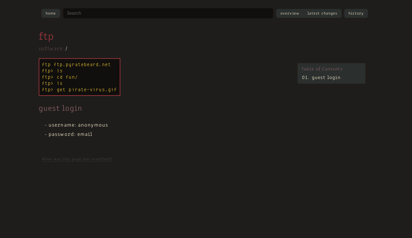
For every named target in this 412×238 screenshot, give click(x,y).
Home (51, 14)
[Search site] (168, 13)
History (356, 14)
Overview (289, 14)
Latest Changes (322, 14)
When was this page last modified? (77, 159)
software (51, 49)
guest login (326, 77)
